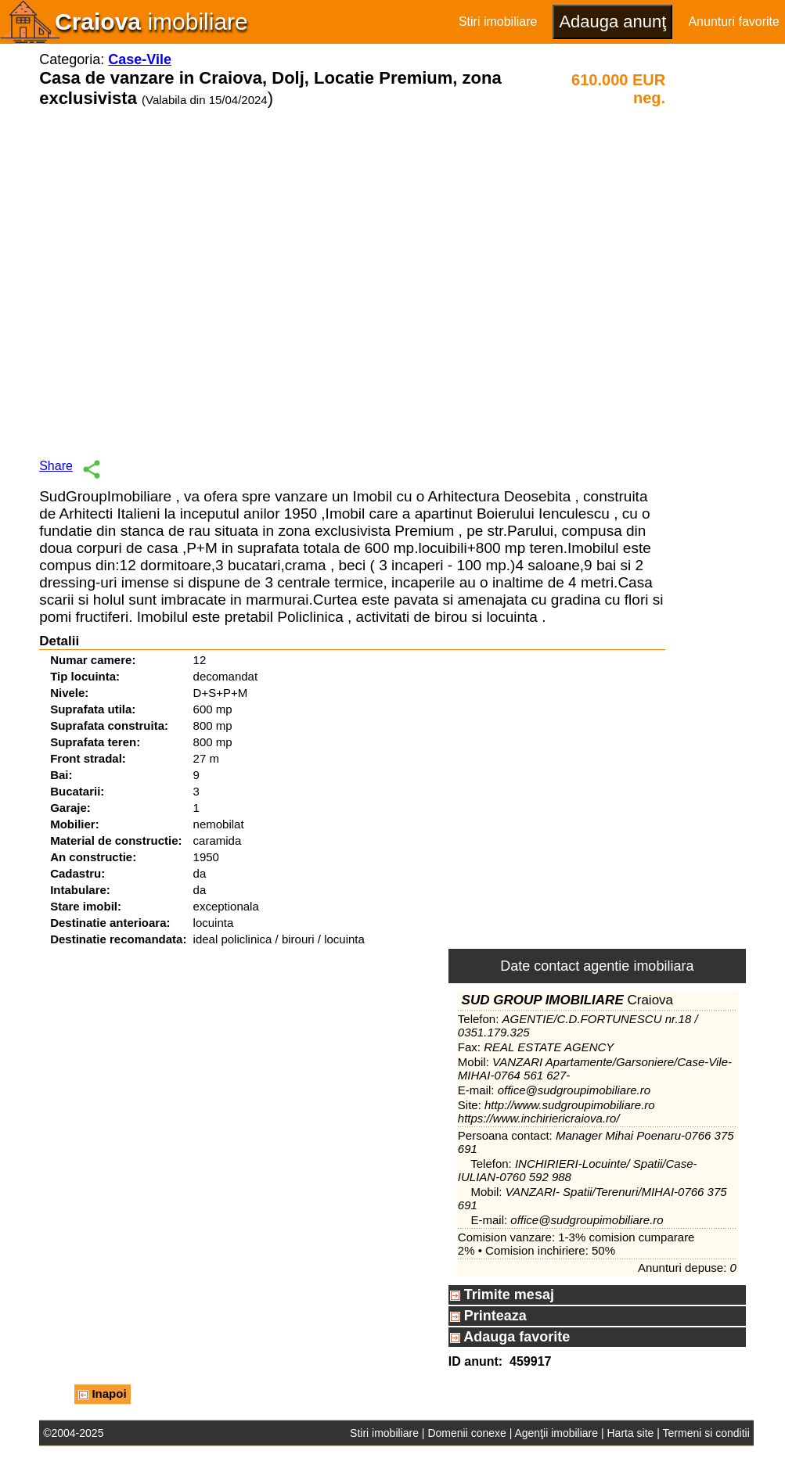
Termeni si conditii (706, 1433)
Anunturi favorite (734, 21)
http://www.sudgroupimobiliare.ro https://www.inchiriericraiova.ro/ (556, 1111)
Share (56, 465)
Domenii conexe (466, 1433)
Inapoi (102, 1393)
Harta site (630, 1433)
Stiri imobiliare (498, 21)
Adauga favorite (510, 1337)
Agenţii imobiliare (556, 1433)
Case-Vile (139, 59)
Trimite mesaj (502, 1294)
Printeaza (488, 1315)
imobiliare (151, 21)
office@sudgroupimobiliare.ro (574, 1090)
